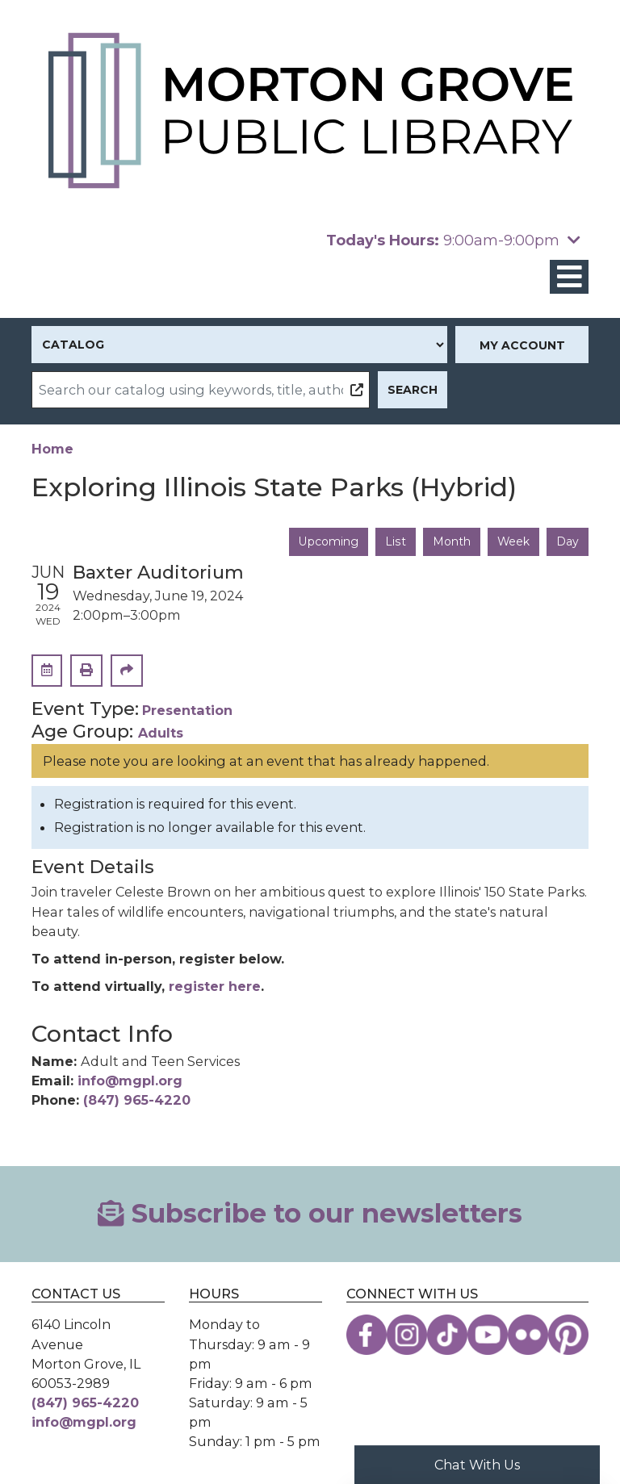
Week (513, 541)
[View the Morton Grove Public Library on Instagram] (407, 1335)
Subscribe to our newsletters (310, 1213)
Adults (160, 733)
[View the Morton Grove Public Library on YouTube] (487, 1335)
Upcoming (327, 541)
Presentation (187, 710)
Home (52, 449)
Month (450, 541)
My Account (522, 345)
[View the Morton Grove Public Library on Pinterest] (568, 1335)
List (394, 541)
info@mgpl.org (130, 1080)
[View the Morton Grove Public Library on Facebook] (366, 1335)
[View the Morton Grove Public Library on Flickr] (528, 1335)
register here (215, 986)
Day (567, 541)
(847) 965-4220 (137, 1100)
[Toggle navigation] (569, 277)
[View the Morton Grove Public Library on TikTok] (447, 1335)
